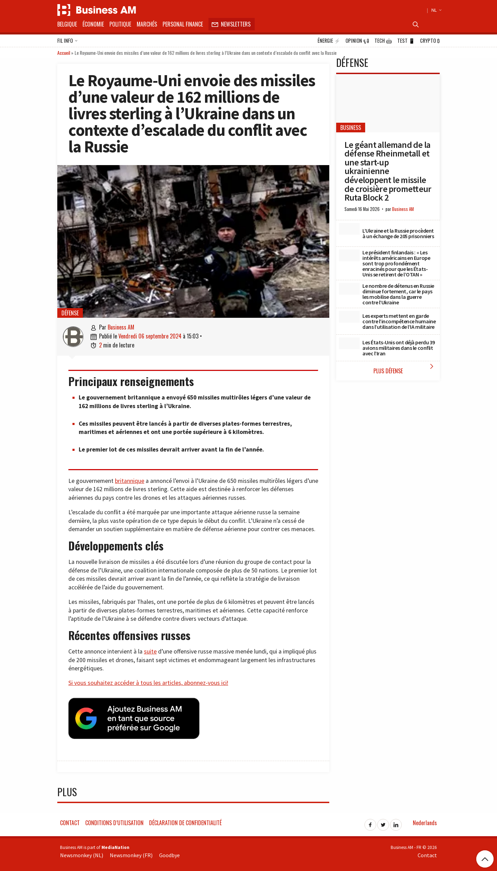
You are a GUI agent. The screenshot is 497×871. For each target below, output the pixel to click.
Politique (120, 24)
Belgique (67, 24)
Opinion (357, 40)
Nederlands (425, 821)
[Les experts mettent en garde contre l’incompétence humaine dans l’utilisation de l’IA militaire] (349, 317)
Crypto (430, 40)
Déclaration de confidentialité (185, 821)
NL (435, 10)
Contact (70, 821)
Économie (93, 24)
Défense (70, 313)
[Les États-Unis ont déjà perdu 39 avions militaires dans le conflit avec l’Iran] (349, 343)
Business (350, 127)
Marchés (147, 24)
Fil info (67, 41)
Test (406, 40)
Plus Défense (405, 368)
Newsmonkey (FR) (131, 853)
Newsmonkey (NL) (81, 853)
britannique (129, 481)
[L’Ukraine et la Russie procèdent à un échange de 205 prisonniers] (349, 229)
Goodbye (169, 853)
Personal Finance (183, 24)
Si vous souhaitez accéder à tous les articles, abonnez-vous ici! (148, 683)
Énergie (329, 40)
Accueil (63, 52)
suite (150, 651)
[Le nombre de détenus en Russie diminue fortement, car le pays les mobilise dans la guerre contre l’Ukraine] (349, 289)
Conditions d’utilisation (114, 821)
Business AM (121, 327)
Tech (383, 40)
